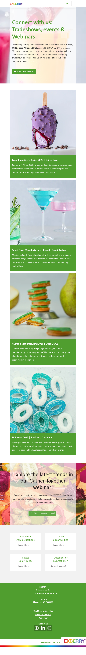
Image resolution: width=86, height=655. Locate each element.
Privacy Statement (43, 615)
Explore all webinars (23, 71)
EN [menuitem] (67, 3)
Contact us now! (58, 566)
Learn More (23, 545)
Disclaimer (43, 618)
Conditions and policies (43, 611)
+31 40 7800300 (46, 602)
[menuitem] (67, 3)
